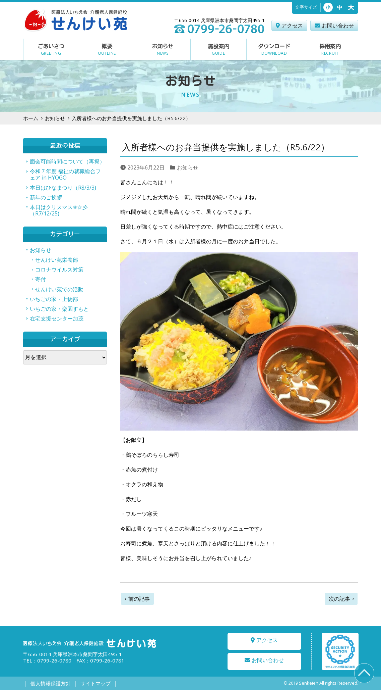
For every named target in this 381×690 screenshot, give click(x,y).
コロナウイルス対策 (59, 269)
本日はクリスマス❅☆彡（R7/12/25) (59, 210)
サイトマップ (90, 683)
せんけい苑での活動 (59, 289)
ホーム (30, 118)
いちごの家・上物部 (54, 299)
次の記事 (339, 598)
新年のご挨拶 (46, 197)
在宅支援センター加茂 (56, 318)
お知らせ (55, 118)
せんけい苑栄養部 (56, 259)
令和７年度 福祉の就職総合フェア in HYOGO (65, 174)
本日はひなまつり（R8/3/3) (63, 187)
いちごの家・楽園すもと (59, 308)
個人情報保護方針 (49, 683)
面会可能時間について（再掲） (67, 161)
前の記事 (139, 598)
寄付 (40, 279)
